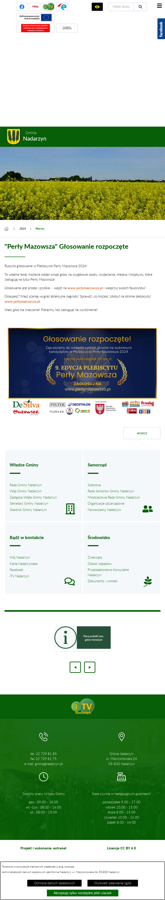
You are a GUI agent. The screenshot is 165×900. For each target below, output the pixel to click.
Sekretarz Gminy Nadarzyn (29, 503)
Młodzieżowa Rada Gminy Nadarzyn (114, 497)
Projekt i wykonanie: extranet (43, 848)
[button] (82, 415)
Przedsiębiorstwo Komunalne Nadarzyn (108, 572)
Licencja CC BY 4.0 (121, 848)
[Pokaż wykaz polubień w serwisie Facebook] (161, 28)
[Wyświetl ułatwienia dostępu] (97, 6)
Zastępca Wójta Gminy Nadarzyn (33, 497)
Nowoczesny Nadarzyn (104, 510)
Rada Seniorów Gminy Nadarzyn (111, 491)
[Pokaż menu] (159, 5)
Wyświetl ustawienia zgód (112, 883)
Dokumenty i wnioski (102, 581)
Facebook (16, 570)
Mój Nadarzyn (20, 557)
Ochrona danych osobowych (54, 883)
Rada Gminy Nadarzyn (26, 485)
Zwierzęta (95, 557)
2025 (23, 228)
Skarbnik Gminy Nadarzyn (28, 510)
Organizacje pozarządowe (106, 503)
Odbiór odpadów (100, 564)
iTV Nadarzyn (19, 576)
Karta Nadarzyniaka (23, 564)
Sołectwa (94, 485)
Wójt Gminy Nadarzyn (25, 491)
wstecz (142, 433)
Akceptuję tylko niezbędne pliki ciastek (83, 893)
